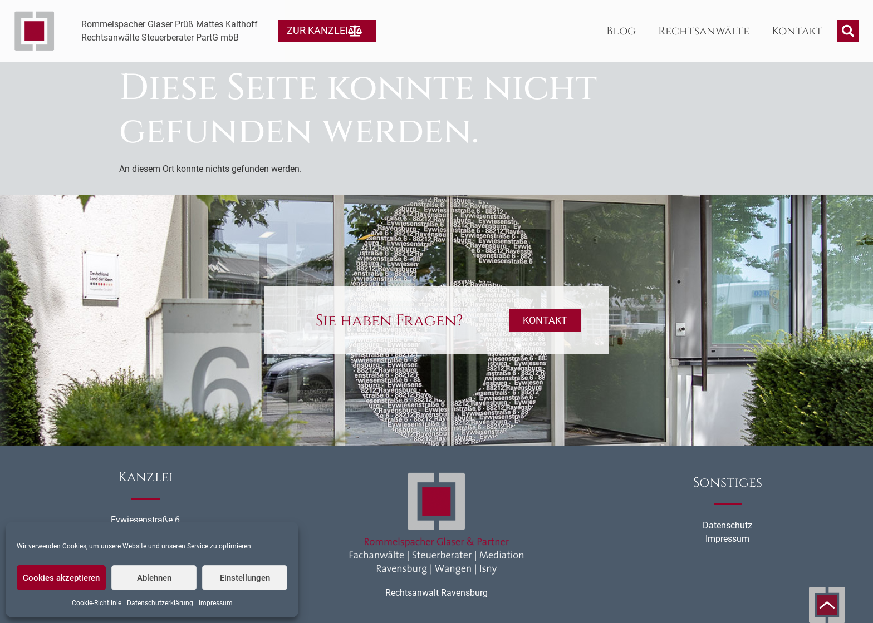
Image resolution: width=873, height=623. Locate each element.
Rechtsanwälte (703, 30)
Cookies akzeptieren (61, 578)
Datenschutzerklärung (160, 603)
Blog (621, 30)
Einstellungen (245, 578)
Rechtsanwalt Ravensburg (436, 592)
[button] (848, 31)
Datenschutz (727, 525)
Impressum (216, 603)
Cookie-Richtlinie (96, 603)
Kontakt (797, 30)
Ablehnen (154, 578)
